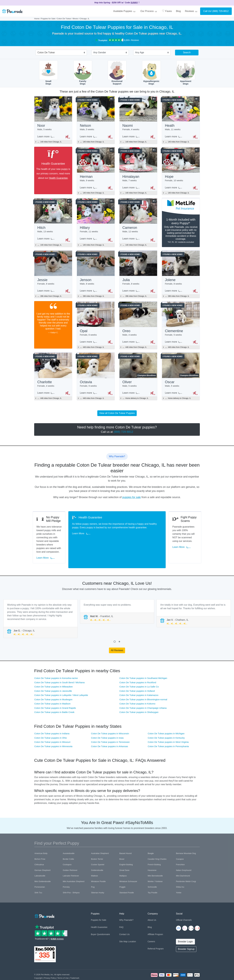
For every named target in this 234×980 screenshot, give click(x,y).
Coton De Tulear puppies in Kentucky (166, 724)
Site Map (123, 928)
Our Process (149, 11)
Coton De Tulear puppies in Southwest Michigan (143, 665)
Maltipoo (123, 863)
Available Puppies (124, 11)
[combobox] (60, 53)
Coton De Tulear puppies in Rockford (137, 669)
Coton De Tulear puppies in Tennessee (110, 729)
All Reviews (117, 637)
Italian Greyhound (183, 857)
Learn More (47, 549)
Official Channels (184, 907)
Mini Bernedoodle (155, 863)
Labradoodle (39, 863)
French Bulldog (154, 851)
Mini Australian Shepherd (73, 868)
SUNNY (134, 2)
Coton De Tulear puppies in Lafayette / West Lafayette (61, 682)
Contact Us (124, 921)
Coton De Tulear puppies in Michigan (166, 720)
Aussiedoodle (68, 840)
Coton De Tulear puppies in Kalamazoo (138, 682)
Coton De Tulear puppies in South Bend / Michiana (59, 669)
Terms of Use (62, 965)
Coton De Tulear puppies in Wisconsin (110, 720)
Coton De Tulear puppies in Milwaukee (53, 673)
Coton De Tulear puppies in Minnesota (53, 733)
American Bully (40, 840)
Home (36, 18)
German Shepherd (42, 857)
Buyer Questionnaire (100, 921)
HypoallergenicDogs (151, 72)
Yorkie (178, 879)
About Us (152, 907)
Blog (178, 11)
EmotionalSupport (117, 72)
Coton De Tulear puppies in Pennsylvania (168, 733)
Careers (151, 928)
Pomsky (66, 874)
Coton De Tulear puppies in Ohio (50, 724)
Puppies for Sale (48, 18)
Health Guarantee (58, 179)
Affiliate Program (155, 921)
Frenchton (180, 851)
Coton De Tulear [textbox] (46, 52)
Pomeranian (39, 874)
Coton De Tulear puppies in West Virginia (168, 729)
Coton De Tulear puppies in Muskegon (53, 686)
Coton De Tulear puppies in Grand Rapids (55, 695)
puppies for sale (131, 502)
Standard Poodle (126, 879)
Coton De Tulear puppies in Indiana (51, 720)
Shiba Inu (180, 874)
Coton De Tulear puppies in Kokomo (137, 690)
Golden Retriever (70, 857)
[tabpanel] (40, 605)
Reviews (191, 11)
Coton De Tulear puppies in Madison (52, 690)
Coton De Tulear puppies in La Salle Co (139, 673)
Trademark (74, 965)
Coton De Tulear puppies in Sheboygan (138, 699)
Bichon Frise (39, 846)
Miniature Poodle (98, 868)
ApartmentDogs (185, 72)
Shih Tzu (38, 879)
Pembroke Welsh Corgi (186, 868)
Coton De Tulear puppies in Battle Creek (54, 699)
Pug (92, 874)
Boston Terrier (97, 846)
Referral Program (156, 935)
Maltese (94, 863)
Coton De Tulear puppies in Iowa (107, 724)
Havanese (152, 857)
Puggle (122, 874)
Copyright (38, 965)
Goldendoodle (97, 857)
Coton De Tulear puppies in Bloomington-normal (143, 686)
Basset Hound (125, 840)
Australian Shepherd (100, 840)
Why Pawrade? (126, 907)
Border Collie (68, 846)
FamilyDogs (82, 72)
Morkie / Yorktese (155, 868)
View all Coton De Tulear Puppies (117, 418)
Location (132, 928)
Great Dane (124, 857)
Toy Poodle (152, 879)
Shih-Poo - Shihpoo (71, 879)
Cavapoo (180, 846)
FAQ (121, 914)
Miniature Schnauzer (128, 868)
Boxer (121, 846)
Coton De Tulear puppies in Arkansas (109, 733)
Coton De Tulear (64, 18)
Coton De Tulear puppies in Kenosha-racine (56, 665)
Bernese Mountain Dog (186, 840)
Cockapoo (67, 851)
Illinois (75, 18)
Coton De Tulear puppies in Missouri (52, 729)
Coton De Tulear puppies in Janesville (53, 678)
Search (187, 52)
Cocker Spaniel (97, 851)
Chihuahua (39, 851)
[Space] (44, 902)
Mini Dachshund (183, 863)
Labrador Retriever (71, 863)
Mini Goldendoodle (42, 868)
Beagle (151, 840)
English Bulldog (126, 851)
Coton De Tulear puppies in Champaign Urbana (143, 695)
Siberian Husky (97, 879)
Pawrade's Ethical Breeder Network (49, 968)
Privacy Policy (50, 965)
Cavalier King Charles (157, 846)
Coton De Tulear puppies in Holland (137, 678)
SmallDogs (48, 72)
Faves (167, 11)
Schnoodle (152, 874)
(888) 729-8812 (220, 11)
